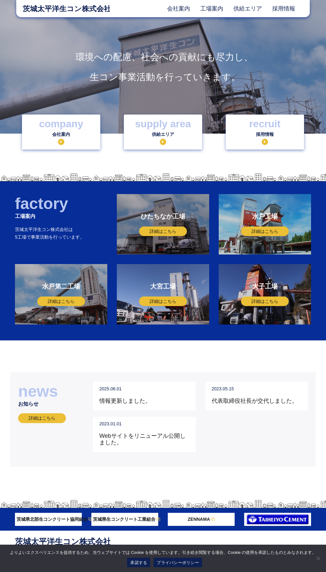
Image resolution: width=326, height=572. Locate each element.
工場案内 (211, 8)
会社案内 (178, 8)
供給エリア (247, 8)
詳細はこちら (42, 418)
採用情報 (283, 8)
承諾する (138, 562)
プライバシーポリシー (178, 562)
